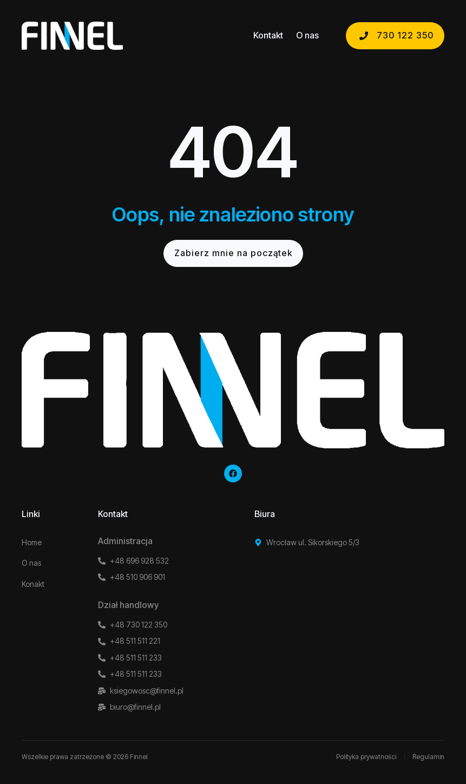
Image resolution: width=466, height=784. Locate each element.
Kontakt (268, 36)
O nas (307, 36)
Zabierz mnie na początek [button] (233, 252)
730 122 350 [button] (395, 35)
